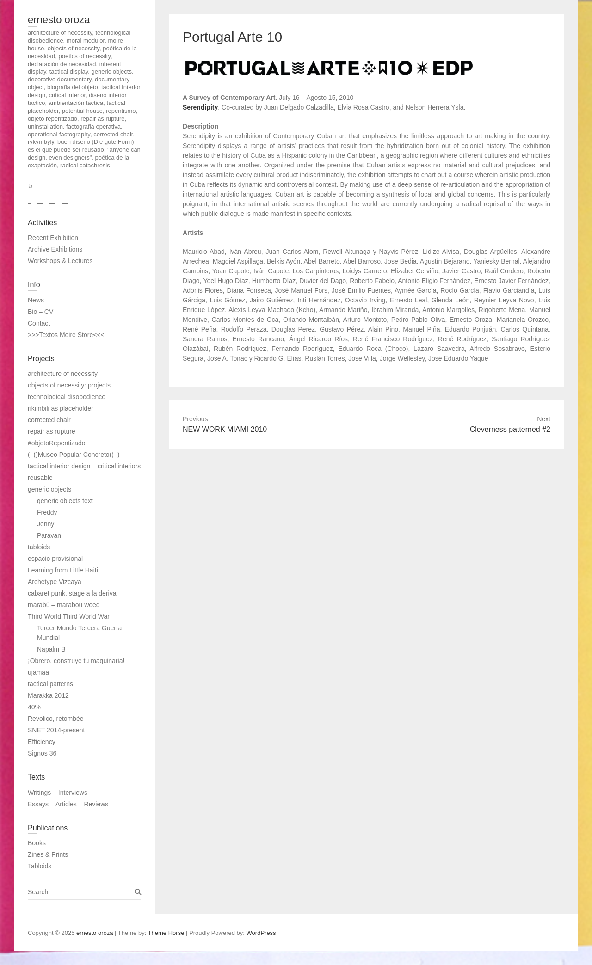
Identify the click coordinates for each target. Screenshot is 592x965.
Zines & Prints (48, 854)
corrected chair (49, 420)
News (36, 300)
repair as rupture (51, 431)
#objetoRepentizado (57, 443)
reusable (40, 477)
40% (34, 707)
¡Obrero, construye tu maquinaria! (76, 660)
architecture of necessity (63, 373)
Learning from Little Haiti (63, 570)
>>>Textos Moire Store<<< (66, 334)
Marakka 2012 (48, 695)
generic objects (49, 489)
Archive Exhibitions (55, 249)
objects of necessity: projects (69, 385)
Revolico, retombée (56, 718)
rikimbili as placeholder (60, 408)
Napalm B (51, 649)
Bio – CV (40, 311)
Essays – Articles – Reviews (68, 804)
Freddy (47, 512)
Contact (39, 323)
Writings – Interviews (57, 792)
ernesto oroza (59, 19)
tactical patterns (50, 684)
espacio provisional (55, 558)
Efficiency (42, 741)
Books (37, 843)
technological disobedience (66, 396)
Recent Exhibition (53, 237)
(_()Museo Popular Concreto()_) (73, 454)
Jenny (45, 524)
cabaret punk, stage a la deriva (72, 593)
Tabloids (39, 866)
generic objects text (65, 500)
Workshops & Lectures (60, 260)
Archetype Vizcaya (54, 581)
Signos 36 (42, 753)
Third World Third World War (69, 616)
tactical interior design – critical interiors (84, 466)
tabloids (39, 547)
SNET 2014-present (56, 730)
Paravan (49, 535)
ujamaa (38, 672)
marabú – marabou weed (64, 605)
